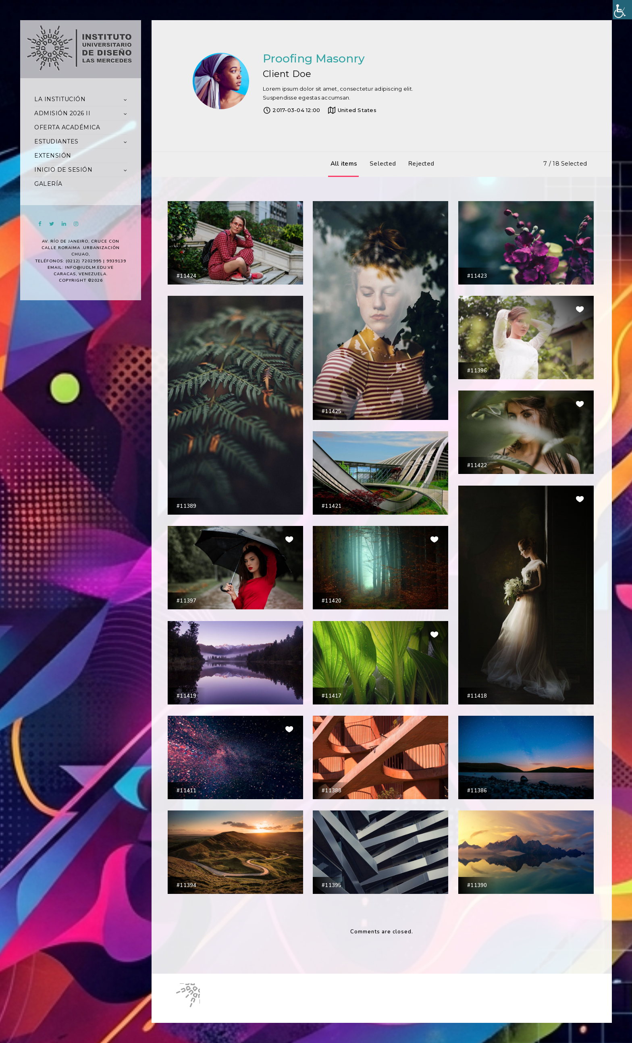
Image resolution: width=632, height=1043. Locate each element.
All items (341, 164)
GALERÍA (48, 183)
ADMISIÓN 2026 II (62, 113)
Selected (381, 164)
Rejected (419, 164)
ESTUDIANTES (56, 141)
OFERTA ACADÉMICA (67, 127)
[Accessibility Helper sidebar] (622, 9)
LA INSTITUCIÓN (59, 99)
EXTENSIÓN (52, 155)
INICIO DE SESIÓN (63, 169)
